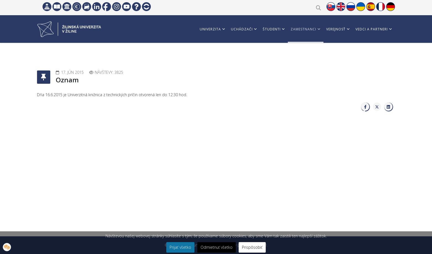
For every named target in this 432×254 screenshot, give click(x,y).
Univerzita (210, 29)
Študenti (272, 29)
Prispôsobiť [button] (252, 247)
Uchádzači (242, 29)
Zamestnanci (303, 29)
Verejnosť (336, 29)
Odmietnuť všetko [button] (217, 247)
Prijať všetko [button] (180, 247)
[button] (7, 247)
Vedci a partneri (371, 29)
